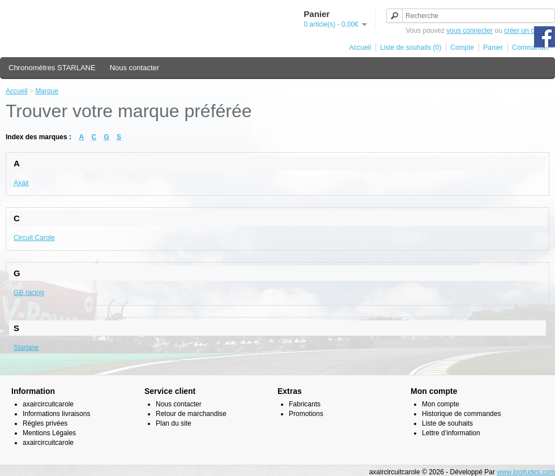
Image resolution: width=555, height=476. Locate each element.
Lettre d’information (451, 433)
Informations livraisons (56, 414)
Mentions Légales (49, 433)
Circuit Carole (34, 238)
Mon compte (440, 404)
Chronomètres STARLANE (52, 67)
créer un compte (528, 31)
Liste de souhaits (447, 423)
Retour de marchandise (191, 414)
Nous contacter (134, 67)
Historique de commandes (461, 414)
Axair (21, 183)
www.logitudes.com (526, 472)
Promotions (306, 414)
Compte (462, 48)
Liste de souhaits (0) (410, 48)
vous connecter (470, 31)
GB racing (29, 293)
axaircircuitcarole (48, 404)
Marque (46, 91)
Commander (530, 48)
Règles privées (45, 423)
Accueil (360, 48)
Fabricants (305, 404)
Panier (493, 48)
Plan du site (173, 423)
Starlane (26, 347)
